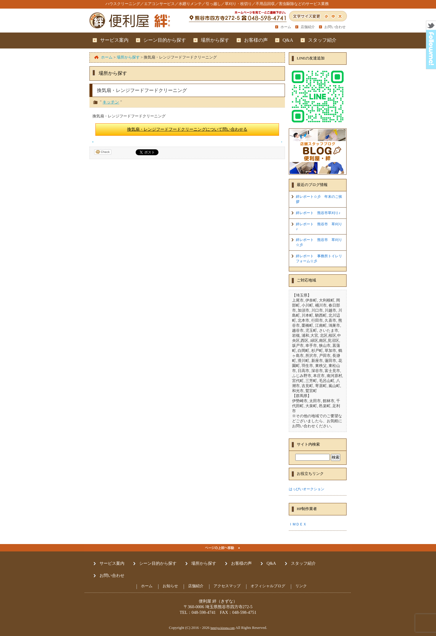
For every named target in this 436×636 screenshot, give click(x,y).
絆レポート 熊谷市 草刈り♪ (319, 226)
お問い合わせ (335, 27)
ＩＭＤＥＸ (298, 524)
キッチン (110, 102)
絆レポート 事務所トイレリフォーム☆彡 (319, 258)
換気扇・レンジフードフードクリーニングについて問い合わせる (187, 129)
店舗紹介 (308, 27)
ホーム (285, 27)
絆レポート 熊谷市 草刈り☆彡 (319, 242)
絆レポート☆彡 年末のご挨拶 (319, 199)
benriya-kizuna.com (223, 627)
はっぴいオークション (306, 489)
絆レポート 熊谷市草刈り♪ (318, 213)
